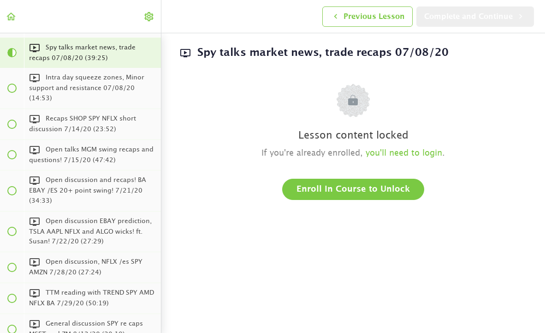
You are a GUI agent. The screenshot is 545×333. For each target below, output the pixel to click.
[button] (11, 16)
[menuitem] (149, 16)
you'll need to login (404, 153)
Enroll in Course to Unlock (353, 189)
